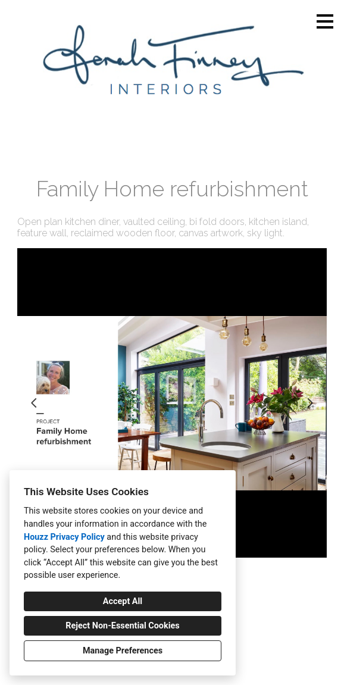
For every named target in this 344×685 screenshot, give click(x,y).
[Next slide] (310, 403)
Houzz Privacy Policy (64, 537)
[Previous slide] (34, 403)
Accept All (122, 601)
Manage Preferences (122, 651)
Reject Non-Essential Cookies (122, 626)
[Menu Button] (325, 21)
